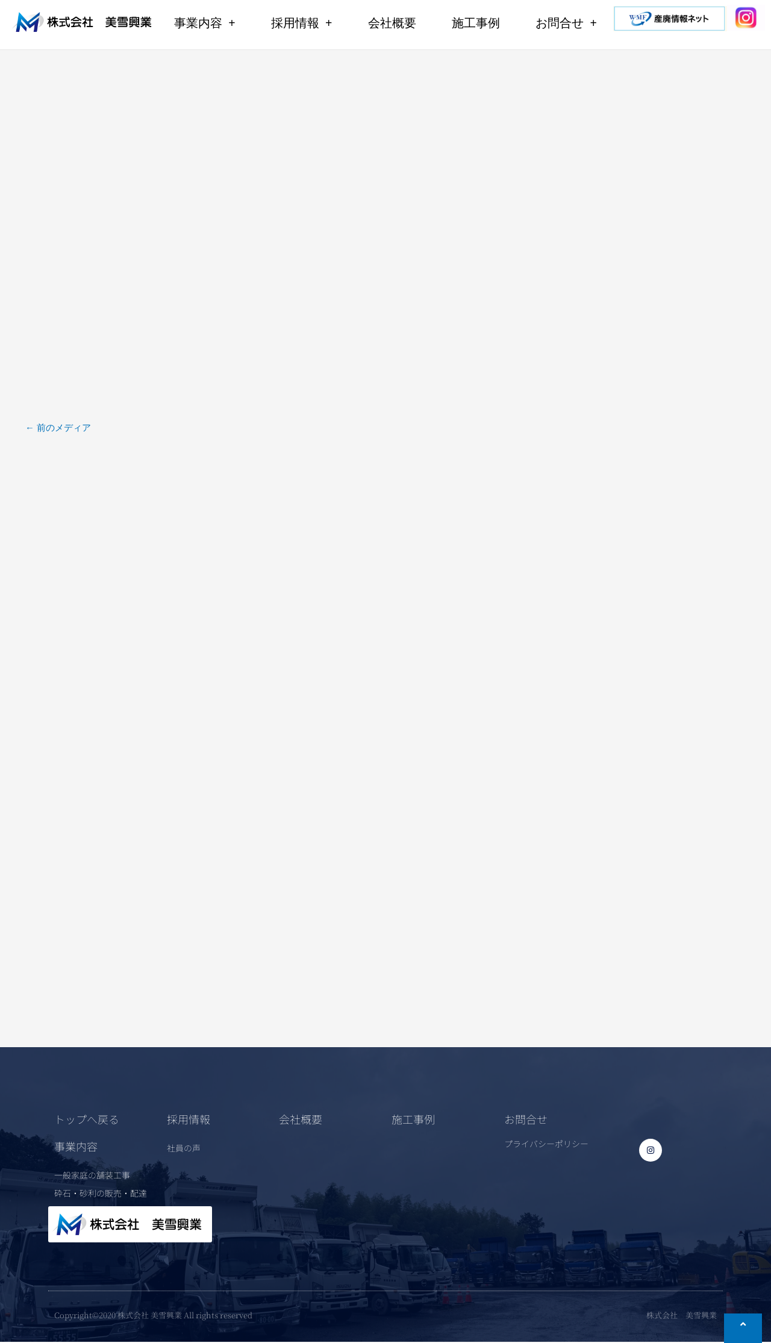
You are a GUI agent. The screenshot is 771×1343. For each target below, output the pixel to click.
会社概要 (392, 23)
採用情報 (301, 23)
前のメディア (58, 427)
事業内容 (204, 23)
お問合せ (565, 23)
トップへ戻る (86, 1120)
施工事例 (476, 23)
